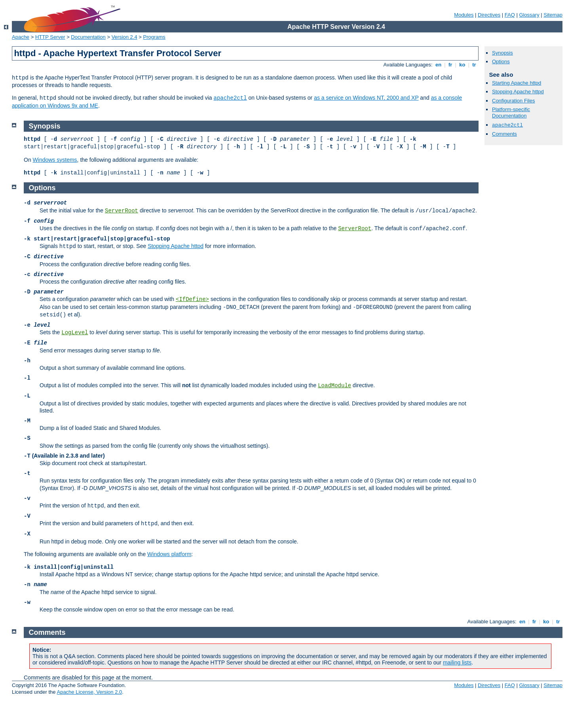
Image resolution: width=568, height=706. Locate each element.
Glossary (529, 15)
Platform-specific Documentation (511, 112)
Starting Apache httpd (516, 83)
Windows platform (169, 554)
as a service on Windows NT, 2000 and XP (366, 98)
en (438, 65)
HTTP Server (50, 37)
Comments (504, 134)
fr (450, 65)
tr (474, 65)
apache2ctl (230, 98)
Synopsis (502, 53)
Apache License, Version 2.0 (89, 692)
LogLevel (74, 332)
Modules (463, 15)
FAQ (510, 15)
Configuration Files (513, 101)
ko (462, 65)
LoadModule (334, 385)
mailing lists (457, 662)
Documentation (88, 37)
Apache (20, 37)
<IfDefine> (192, 299)
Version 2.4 (124, 37)
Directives (489, 15)
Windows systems (55, 160)
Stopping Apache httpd (518, 92)
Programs (154, 37)
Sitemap (552, 15)
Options (501, 61)
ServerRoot (121, 211)
